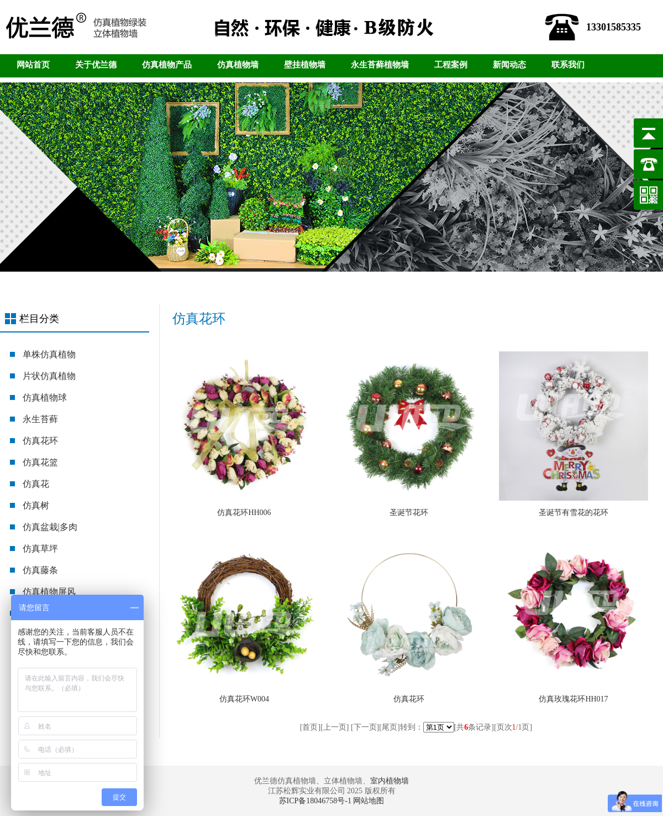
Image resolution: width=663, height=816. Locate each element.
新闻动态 (509, 64)
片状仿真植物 (49, 376)
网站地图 (368, 801)
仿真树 (36, 505)
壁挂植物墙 (304, 64)
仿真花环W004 (244, 699)
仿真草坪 (40, 548)
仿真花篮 (40, 462)
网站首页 (33, 64)
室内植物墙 (389, 781)
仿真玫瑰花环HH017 (573, 699)
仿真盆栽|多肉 (50, 527)
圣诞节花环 (409, 512)
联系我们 (568, 64)
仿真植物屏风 (49, 591)
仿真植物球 (45, 397)
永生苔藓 (40, 419)
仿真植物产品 (167, 64)
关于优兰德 (96, 64)
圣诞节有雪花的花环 (573, 512)
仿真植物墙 (238, 64)
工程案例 (450, 64)
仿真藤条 (40, 570)
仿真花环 (40, 440)
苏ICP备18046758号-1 (316, 801)
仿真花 (36, 483)
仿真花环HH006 (244, 512)
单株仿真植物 (49, 354)
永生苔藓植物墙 (380, 64)
